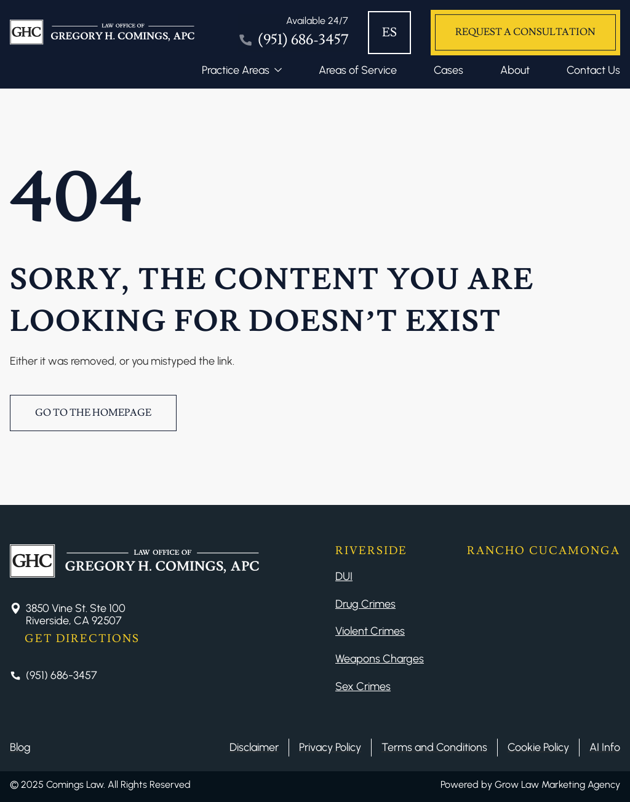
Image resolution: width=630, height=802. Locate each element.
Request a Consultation (525, 32)
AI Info (604, 747)
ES (389, 33)
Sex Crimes (363, 686)
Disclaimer (254, 747)
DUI (344, 576)
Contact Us (593, 70)
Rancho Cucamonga (543, 551)
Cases (448, 70)
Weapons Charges (379, 658)
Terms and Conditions (434, 747)
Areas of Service (358, 70)
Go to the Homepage (93, 413)
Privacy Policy (330, 747)
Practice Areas (235, 70)
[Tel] (293, 33)
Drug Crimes (365, 604)
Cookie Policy (538, 747)
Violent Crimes (370, 631)
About (515, 70)
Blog (20, 747)
